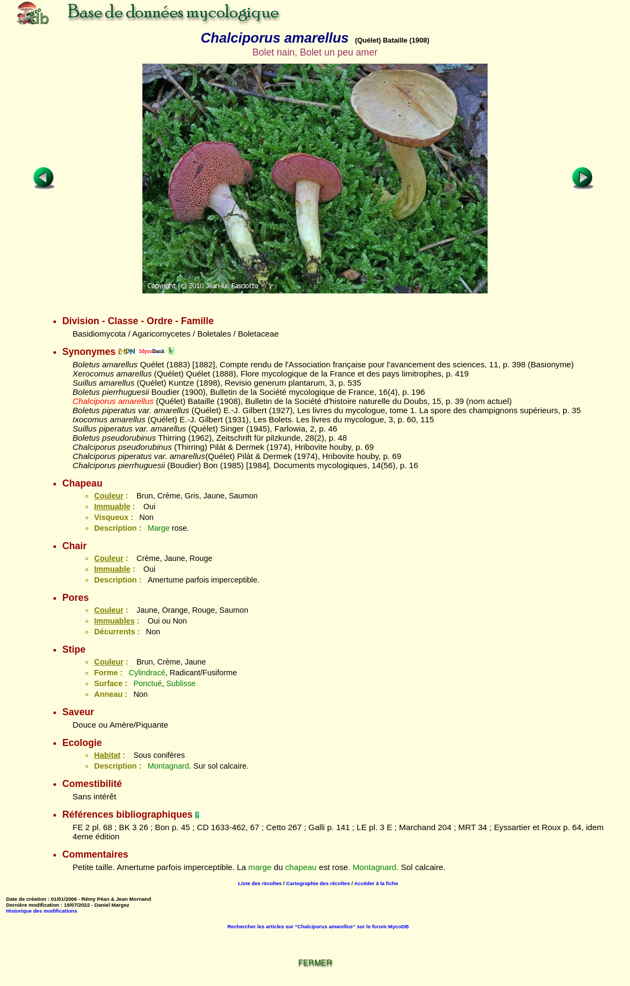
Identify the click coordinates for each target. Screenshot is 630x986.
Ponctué (147, 683)
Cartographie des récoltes (318, 883)
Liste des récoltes (260, 883)
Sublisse (180, 683)
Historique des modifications (41, 911)
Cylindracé (147, 672)
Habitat (107, 755)
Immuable (112, 506)
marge (259, 867)
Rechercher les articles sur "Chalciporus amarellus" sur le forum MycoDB (317, 926)
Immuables (114, 621)
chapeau (301, 867)
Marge (159, 528)
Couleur (108, 495)
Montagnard (168, 766)
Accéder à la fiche (376, 883)
